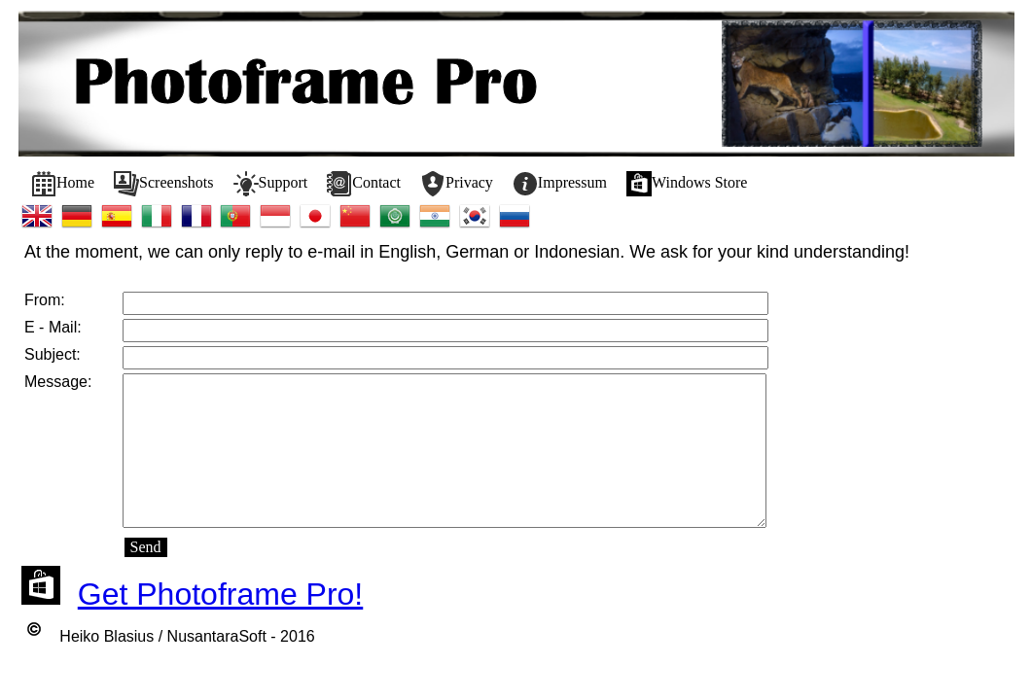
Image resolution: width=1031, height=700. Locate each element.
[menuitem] (62, 183)
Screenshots (163, 183)
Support (270, 183)
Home (62, 183)
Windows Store (686, 183)
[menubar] (389, 183)
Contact (364, 183)
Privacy (456, 183)
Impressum (560, 183)
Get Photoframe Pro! (220, 594)
